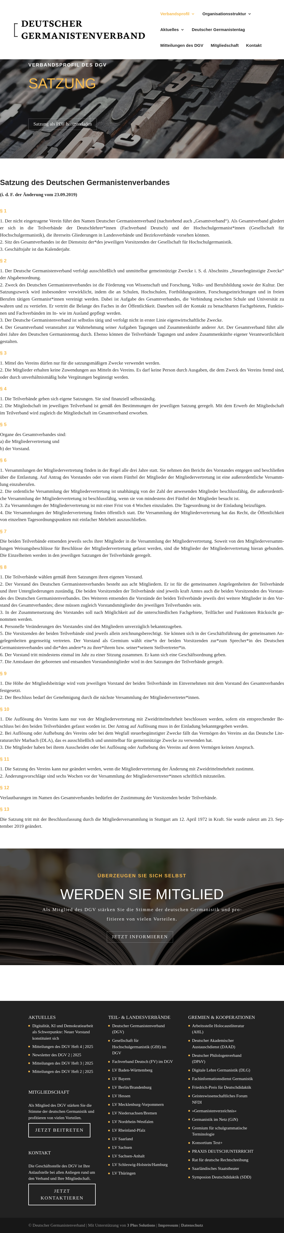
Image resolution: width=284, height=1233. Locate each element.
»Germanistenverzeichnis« (214, 1111)
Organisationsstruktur (224, 14)
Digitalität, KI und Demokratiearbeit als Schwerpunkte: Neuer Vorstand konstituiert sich (62, 1032)
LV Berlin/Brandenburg (131, 1087)
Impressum (168, 1225)
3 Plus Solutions (141, 1225)
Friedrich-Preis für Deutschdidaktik (221, 1087)
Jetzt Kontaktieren (61, 1194)
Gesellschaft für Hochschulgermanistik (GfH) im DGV (139, 1046)
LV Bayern (121, 1078)
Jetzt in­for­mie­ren (140, 936)
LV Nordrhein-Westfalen (132, 1121)
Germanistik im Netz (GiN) (215, 1119)
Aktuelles (169, 30)
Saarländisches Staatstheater (215, 1168)
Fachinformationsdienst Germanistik (222, 1078)
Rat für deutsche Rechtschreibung (220, 1160)
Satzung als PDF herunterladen (62, 124)
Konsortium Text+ (207, 1142)
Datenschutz (192, 1225)
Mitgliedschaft (225, 45)
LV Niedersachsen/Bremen (134, 1113)
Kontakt (254, 45)
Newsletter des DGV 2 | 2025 (56, 1055)
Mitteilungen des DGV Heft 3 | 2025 (62, 1063)
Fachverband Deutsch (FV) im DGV (142, 1061)
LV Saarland (122, 1139)
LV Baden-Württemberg (132, 1070)
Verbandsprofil (174, 14)
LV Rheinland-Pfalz (128, 1130)
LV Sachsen (122, 1147)
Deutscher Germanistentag (218, 30)
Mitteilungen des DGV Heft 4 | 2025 (62, 1046)
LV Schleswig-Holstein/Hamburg (140, 1164)
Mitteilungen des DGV (181, 45)
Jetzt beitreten (59, 1130)
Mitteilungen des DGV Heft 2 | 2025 (62, 1071)
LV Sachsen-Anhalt (128, 1156)
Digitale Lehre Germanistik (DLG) (221, 1070)
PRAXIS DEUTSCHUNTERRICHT (222, 1151)
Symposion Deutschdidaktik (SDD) (221, 1177)
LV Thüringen (123, 1173)
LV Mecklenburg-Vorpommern (138, 1104)
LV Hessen (121, 1096)
